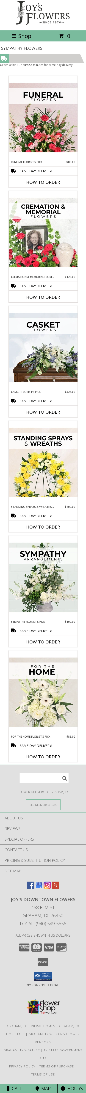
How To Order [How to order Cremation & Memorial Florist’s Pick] (43, 297)
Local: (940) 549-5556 (43, 924)
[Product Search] (44, 778)
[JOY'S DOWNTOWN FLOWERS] (43, 23)
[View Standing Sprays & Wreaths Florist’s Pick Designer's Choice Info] (43, 463)
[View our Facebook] (30, 887)
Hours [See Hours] (72, 1088)
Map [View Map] (43, 1088)
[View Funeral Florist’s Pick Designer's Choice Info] (43, 118)
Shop (21, 36)
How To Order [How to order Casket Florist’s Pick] (43, 412)
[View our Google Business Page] (39, 887)
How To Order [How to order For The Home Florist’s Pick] (43, 757)
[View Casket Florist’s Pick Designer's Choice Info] (43, 348)
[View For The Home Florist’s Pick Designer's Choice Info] (43, 692)
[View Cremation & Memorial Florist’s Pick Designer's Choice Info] (43, 233)
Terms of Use (43, 1074)
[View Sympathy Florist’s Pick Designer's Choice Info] (43, 578)
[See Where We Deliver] (43, 804)
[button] (43, 976)
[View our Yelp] (55, 887)
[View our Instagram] (47, 887)
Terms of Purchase (56, 1066)
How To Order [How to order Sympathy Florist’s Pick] (43, 642)
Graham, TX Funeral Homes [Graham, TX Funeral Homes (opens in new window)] (31, 1026)
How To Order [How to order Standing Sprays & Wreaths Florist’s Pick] (43, 527)
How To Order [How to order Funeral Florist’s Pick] (43, 182)
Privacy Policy (22, 1066)
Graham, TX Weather (21, 1050)
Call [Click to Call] (14, 1088)
